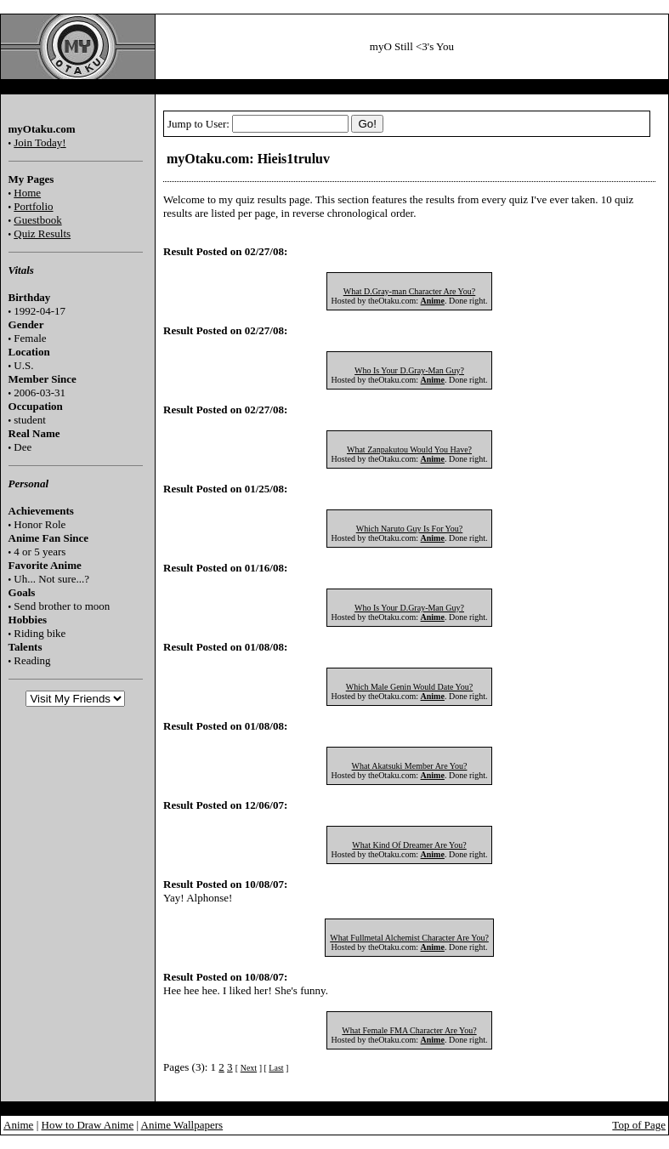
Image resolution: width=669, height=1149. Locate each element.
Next (249, 1067)
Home (27, 192)
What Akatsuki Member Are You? (410, 766)
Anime (18, 1124)
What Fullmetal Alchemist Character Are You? (409, 937)
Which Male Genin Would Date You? (409, 686)
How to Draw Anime (88, 1124)
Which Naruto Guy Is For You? (409, 528)
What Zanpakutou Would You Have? (409, 449)
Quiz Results (42, 233)
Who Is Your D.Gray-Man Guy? (409, 370)
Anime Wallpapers (182, 1124)
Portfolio (33, 206)
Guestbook (37, 219)
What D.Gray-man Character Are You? (409, 291)
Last (276, 1067)
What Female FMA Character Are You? (409, 1030)
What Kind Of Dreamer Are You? (409, 845)
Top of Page (639, 1124)
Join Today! (39, 142)
